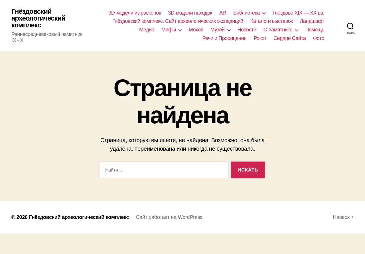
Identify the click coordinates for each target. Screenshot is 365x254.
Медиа (146, 30)
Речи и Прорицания (224, 38)
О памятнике (278, 30)
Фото (318, 38)
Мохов (196, 30)
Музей (217, 30)
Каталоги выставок (271, 21)
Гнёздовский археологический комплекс (38, 18)
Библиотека (246, 13)
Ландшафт (312, 21)
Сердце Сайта (289, 38)
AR (222, 13)
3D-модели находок (190, 13)
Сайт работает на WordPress (169, 217)
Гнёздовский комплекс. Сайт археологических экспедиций (177, 21)
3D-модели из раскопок (134, 13)
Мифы (168, 30)
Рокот (260, 38)
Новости (247, 30)
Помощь (314, 30)
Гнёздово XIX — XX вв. (298, 13)
